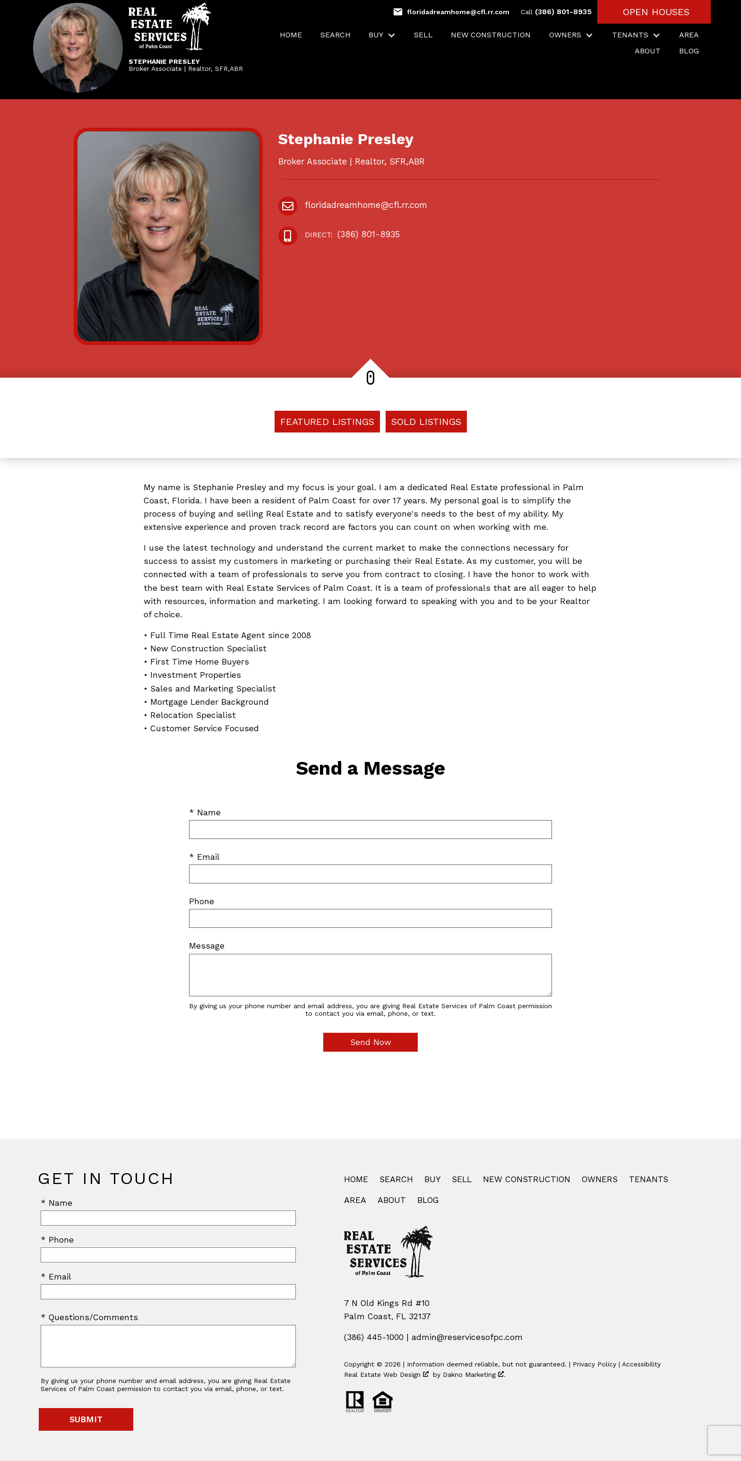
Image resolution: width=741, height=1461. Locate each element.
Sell (423, 35)
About (648, 51)
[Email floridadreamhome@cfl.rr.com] (451, 12)
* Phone (57, 1240)
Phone (201, 901)
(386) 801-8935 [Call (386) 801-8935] (556, 11)
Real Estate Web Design (386, 1374)
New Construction (491, 35)
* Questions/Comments (89, 1317)
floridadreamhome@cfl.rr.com (366, 205)
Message (206, 946)
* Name (205, 812)
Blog (689, 51)
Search (335, 35)
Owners (600, 1179)
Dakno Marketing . (474, 1374)
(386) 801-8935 (352, 235)
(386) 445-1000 (374, 1337)
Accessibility (641, 1364)
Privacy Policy (594, 1364)
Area (689, 35)
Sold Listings (426, 421)
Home (291, 35)
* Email (204, 857)
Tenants (648, 1179)
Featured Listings (327, 421)
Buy (432, 1179)
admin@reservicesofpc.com (467, 1337)
